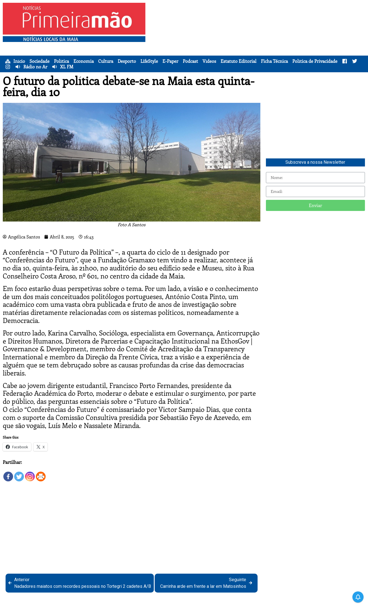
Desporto (127, 61)
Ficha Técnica (274, 61)
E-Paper (170, 61)
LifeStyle (149, 61)
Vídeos (209, 61)
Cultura (105, 61)
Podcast (190, 61)
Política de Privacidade (314, 61)
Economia (83, 61)
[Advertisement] (258, 42)
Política (61, 61)
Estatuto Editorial (238, 61)
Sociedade (39, 61)
